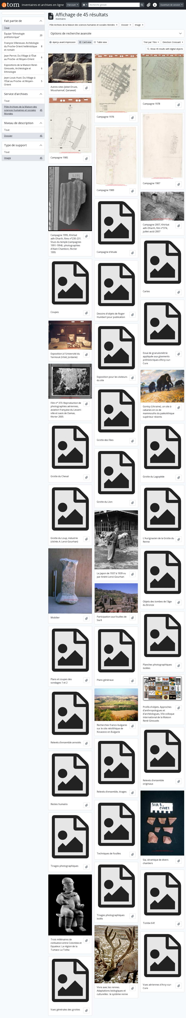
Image (23, 158)
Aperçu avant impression (62, 42)
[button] (148, 5)
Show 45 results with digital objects (165, 49)
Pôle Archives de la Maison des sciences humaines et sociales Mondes (23, 110)
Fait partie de (13, 21)
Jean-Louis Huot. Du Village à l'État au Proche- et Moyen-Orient (23, 81)
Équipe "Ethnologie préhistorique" (23, 35)
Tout (6, 27)
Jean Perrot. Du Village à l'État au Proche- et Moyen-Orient (23, 57)
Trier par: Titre (150, 42)
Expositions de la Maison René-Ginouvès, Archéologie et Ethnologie (23, 68)
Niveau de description (18, 123)
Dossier (23, 136)
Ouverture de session (170, 4)
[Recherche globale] (114, 5)
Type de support (15, 145)
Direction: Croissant (172, 42)
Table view (100, 42)
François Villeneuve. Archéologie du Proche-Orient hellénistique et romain (23, 46)
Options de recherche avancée (71, 33)
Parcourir (71, 4)
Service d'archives (16, 94)
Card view (85, 42)
